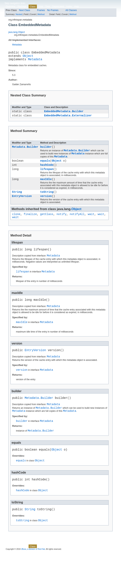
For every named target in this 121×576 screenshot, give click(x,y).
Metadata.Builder (25, 150)
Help (76, 6)
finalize (30, 223)
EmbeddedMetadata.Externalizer (68, 119)
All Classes (71, 10)
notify (61, 223)
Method (41, 14)
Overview (10, 6)
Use (41, 6)
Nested (19, 14)
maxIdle (46, 187)
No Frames (52, 10)
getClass (46, 223)
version (46, 205)
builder (46, 150)
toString (46, 200)
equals (45, 167)
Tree (47, 6)
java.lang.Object (16, 32)
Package (22, 6)
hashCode (46, 171)
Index (69, 6)
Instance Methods (42, 143)
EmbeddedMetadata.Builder (64, 114)
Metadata (17, 44)
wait (91, 223)
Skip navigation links (15, 3)
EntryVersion (22, 205)
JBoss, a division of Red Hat (33, 573)
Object (28, 57)
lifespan (46, 176)
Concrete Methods (69, 143)
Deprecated (58, 6)
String (17, 200)
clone (16, 223)
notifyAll (77, 223)
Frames (41, 10)
